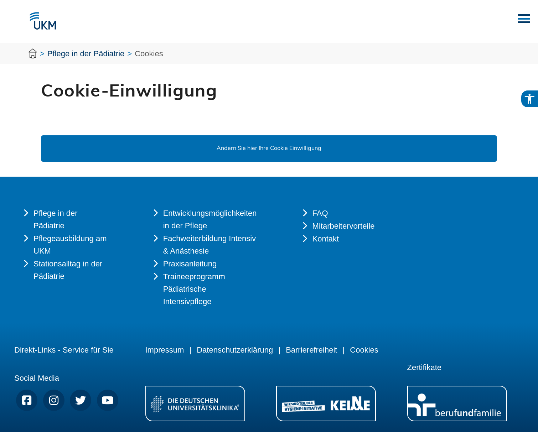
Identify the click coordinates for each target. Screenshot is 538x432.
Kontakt (325, 238)
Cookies (364, 349)
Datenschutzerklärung (235, 349)
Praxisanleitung (190, 263)
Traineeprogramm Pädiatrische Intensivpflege (194, 289)
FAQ (320, 213)
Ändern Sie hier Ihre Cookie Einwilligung (269, 148)
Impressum (164, 349)
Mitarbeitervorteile (343, 226)
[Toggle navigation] (522, 18)
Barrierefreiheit (311, 349)
